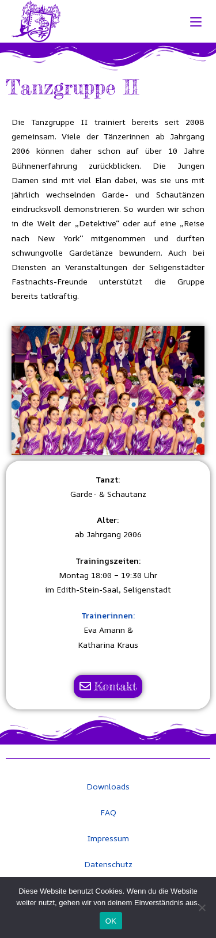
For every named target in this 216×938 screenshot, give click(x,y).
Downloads (108, 786)
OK (110, 921)
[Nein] (201, 907)
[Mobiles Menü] (197, 21)
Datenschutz (108, 864)
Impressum (108, 838)
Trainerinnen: (108, 615)
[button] (24, 390)
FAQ (108, 812)
